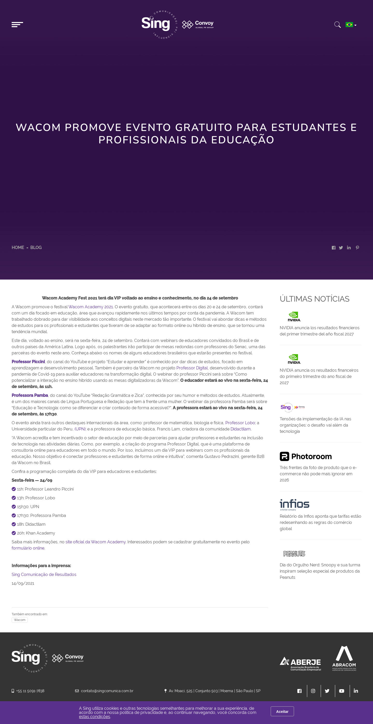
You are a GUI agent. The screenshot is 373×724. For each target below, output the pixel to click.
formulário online (28, 548)
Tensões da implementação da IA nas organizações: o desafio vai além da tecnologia (315, 425)
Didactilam (241, 429)
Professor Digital (192, 367)
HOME (18, 247)
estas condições (94, 716)
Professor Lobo (240, 422)
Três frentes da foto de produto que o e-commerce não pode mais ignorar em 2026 (318, 473)
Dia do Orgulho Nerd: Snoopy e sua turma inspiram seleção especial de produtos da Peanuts (320, 571)
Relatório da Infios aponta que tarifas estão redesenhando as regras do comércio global (320, 522)
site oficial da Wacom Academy (96, 541)
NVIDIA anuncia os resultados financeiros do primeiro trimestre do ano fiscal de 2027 (319, 376)
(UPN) (80, 429)
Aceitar (282, 712)
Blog (35, 247)
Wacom (19, 620)
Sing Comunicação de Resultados (44, 574)
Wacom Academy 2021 (90, 306)
